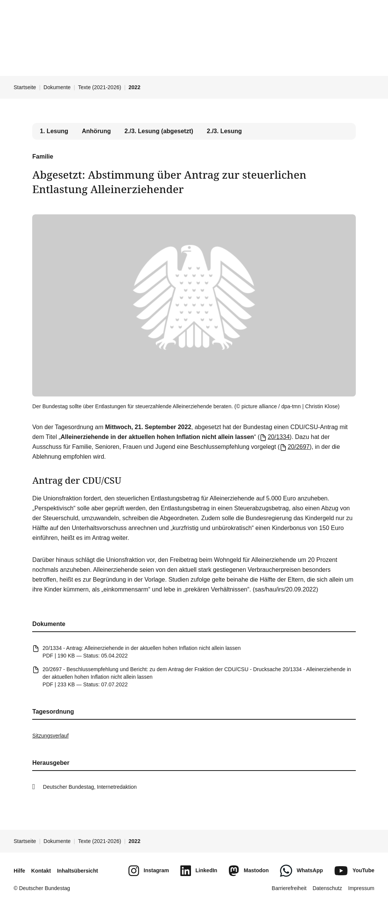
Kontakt (41, 871)
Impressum (361, 888)
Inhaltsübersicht (77, 871)
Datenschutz (327, 888)
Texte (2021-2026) (99, 87)
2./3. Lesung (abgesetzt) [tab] (158, 131)
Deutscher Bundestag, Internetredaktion (90, 787)
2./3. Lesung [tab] (224, 131)
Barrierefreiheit (289, 888)
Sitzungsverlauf (50, 736)
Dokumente (57, 87)
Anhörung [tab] (96, 131)
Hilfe (19, 871)
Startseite (25, 87)
